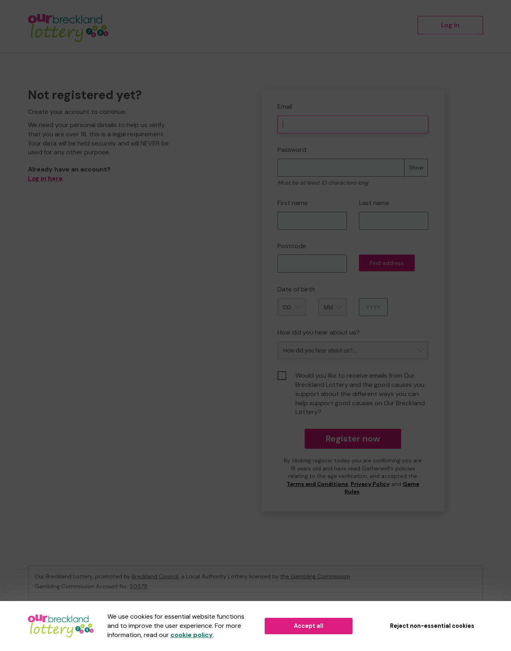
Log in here (45, 178)
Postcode (291, 246)
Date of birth (296, 289)
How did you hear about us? (318, 332)
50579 (138, 586)
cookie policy (191, 635)
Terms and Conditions (317, 484)
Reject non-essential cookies (432, 625)
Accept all (308, 625)
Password (291, 149)
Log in (450, 25)
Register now (352, 438)
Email (284, 106)
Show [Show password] (416, 167)
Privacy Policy (370, 484)
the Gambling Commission (315, 576)
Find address (387, 263)
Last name (374, 203)
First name (292, 203)
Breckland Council (155, 576)
